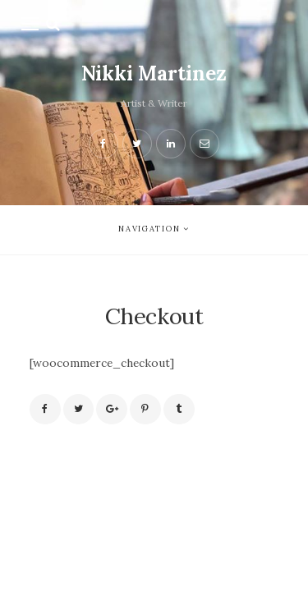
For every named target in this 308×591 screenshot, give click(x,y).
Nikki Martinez (154, 73)
